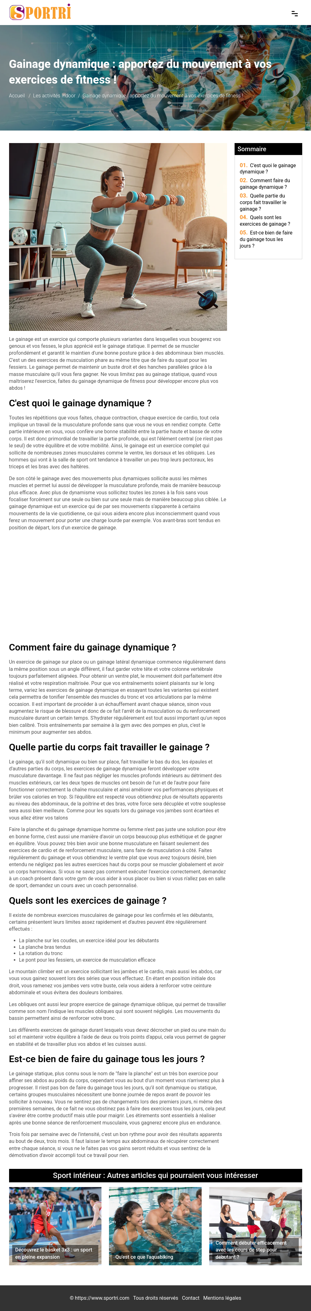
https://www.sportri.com (102, 1298)
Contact (191, 1298)
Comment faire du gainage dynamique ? (265, 183)
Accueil (17, 96)
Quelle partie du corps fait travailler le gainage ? (263, 202)
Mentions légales (222, 1298)
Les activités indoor (54, 96)
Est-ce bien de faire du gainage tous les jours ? (266, 239)
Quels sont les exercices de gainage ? (265, 220)
